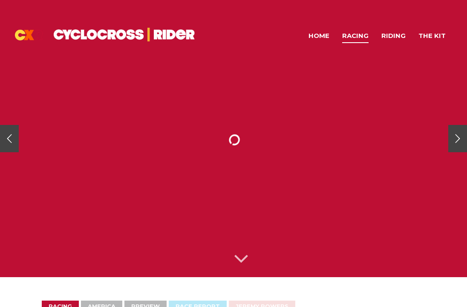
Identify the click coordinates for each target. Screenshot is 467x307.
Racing (355, 36)
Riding (393, 36)
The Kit (432, 36)
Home (318, 36)
